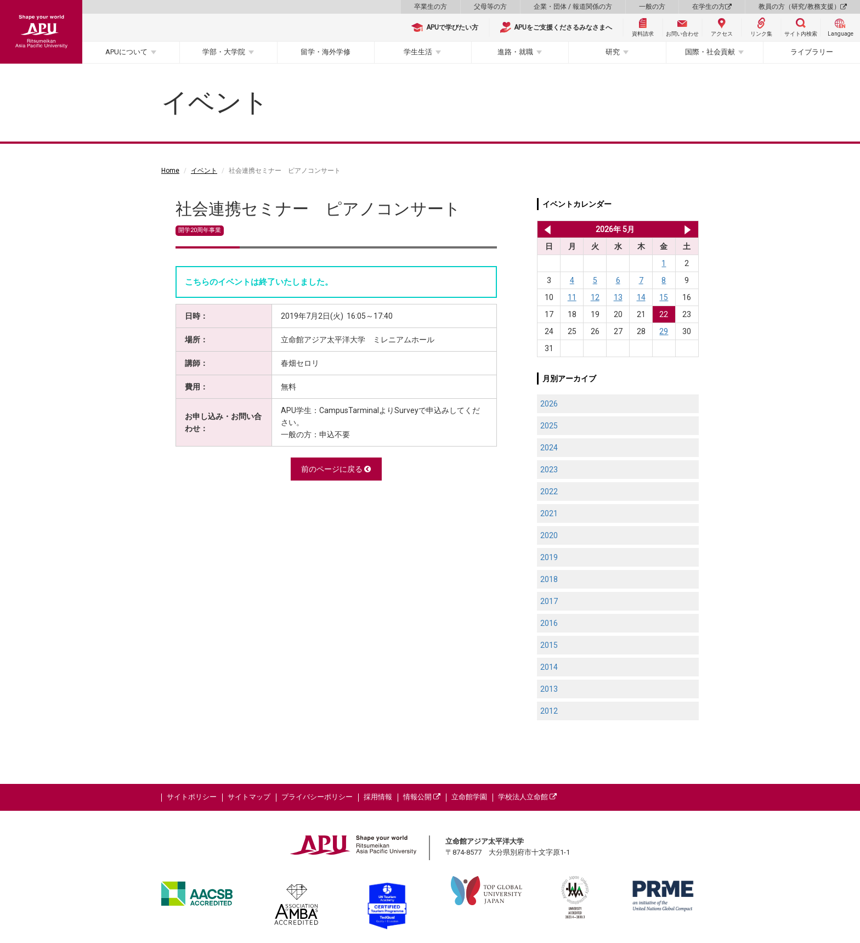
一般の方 (652, 6)
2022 (549, 491)
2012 (549, 711)
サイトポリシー (192, 797)
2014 (549, 667)
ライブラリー (811, 52)
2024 (549, 447)
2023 (549, 469)
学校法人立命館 (527, 797)
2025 (549, 425)
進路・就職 (515, 52)
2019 (549, 557)
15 (663, 297)
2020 (549, 535)
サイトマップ (249, 797)
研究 (613, 52)
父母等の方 (490, 6)
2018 (549, 579)
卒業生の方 (430, 6)
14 (641, 297)
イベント (204, 170)
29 (663, 331)
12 (595, 297)
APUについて (126, 52)
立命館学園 (469, 797)
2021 (549, 513)
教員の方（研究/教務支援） (803, 6)
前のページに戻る (336, 469)
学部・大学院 (223, 52)
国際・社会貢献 (710, 52)
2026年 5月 (615, 229)
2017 (549, 601)
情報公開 (421, 797)
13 (618, 297)
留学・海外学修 (325, 52)
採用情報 (378, 797)
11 (572, 297)
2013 (549, 689)
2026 (549, 403)
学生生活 (418, 52)
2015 (549, 645)
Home (170, 170)
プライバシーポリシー (317, 797)
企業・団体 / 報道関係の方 (573, 6)
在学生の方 (712, 6)
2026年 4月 (545, 229)
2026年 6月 (687, 229)
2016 (549, 623)
